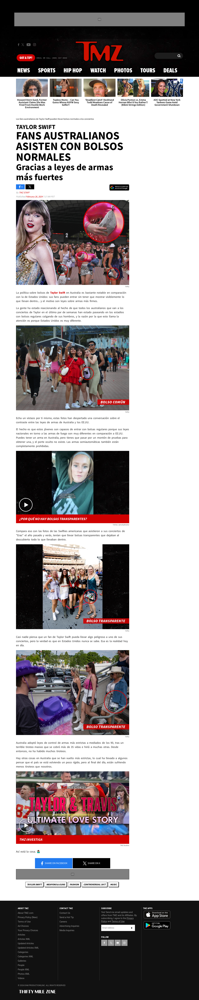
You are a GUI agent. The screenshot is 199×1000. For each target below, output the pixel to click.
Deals (170, 70)
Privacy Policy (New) (27, 917)
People (21, 965)
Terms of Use (24, 921)
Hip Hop (73, 70)
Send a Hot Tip (67, 917)
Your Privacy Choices (28, 930)
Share (53, 863)
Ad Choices (23, 926)
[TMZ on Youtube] (28, 44)
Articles (21, 934)
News (23, 70)
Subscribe (132, 928)
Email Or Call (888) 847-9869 (52, 58)
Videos (21, 978)
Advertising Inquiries (69, 926)
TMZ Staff (24, 192)
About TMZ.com (25, 913)
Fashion (74, 884)
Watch (98, 70)
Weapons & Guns (55, 884)
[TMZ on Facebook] (18, 44)
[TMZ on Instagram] (34, 44)
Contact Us (65, 913)
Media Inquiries (67, 930)
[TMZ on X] (23, 44)
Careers (63, 921)
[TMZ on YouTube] (118, 943)
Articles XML (24, 939)
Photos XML (24, 974)
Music (113, 884)
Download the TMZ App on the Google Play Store (157, 925)
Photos (123, 70)
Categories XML (25, 956)
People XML (23, 969)
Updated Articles (26, 943)
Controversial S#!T (94, 884)
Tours (147, 70)
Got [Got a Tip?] (26, 58)
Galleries (22, 961)
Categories (23, 952)
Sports (46, 70)
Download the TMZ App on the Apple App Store (157, 915)
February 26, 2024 (34, 196)
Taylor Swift (34, 884)
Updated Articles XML (28, 948)
